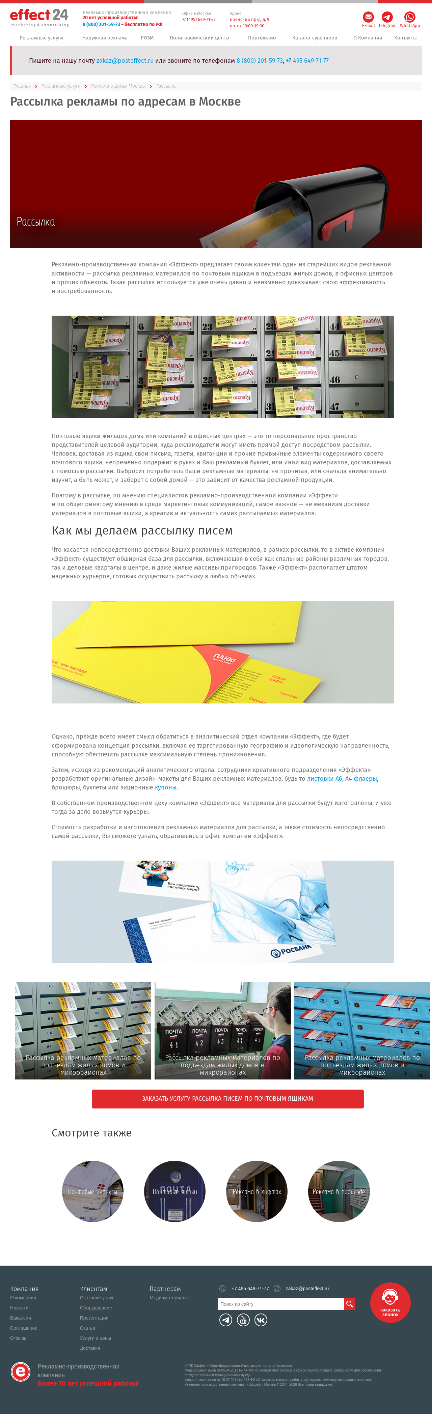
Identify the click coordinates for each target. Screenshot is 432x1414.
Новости (19, 1307)
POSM (148, 40)
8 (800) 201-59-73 (101, 24)
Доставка (90, 1348)
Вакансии (20, 1318)
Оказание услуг (97, 1297)
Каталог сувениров (313, 40)
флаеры (365, 783)
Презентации (94, 1318)
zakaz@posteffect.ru (125, 65)
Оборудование (96, 1307)
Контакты (405, 40)
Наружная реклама (104, 40)
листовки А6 (324, 783)
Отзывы (18, 1338)
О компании (23, 1297)
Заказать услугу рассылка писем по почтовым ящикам (227, 1103)
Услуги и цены (95, 1338)
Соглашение (23, 1328)
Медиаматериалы (169, 1297)
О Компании (366, 40)
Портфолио (261, 40)
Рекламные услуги (41, 40)
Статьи (87, 1328)
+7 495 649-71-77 (307, 65)
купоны (166, 792)
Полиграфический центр (200, 40)
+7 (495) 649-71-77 (199, 19)
